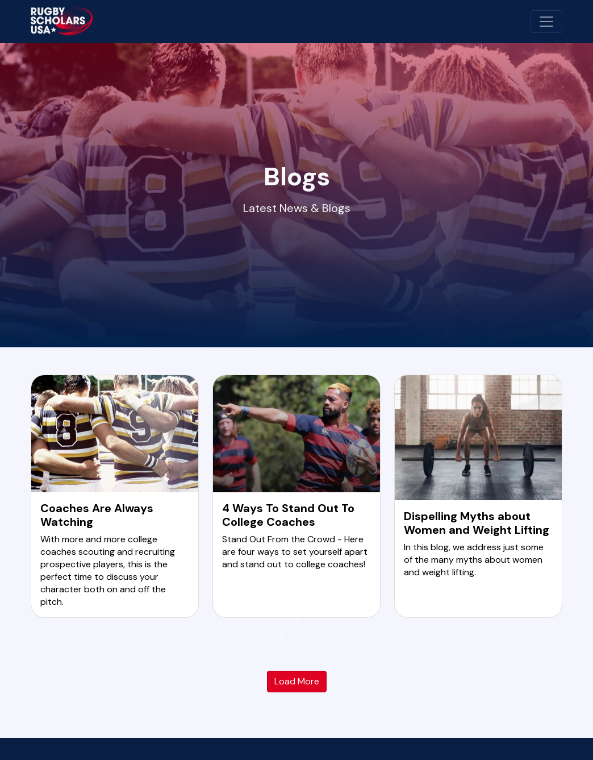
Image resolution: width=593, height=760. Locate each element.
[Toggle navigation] (546, 21)
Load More (296, 681)
